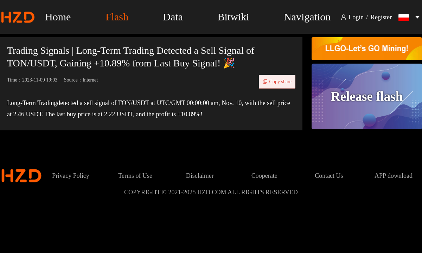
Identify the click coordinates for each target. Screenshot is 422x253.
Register (381, 17)
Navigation (307, 16)
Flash (117, 16)
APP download (394, 175)
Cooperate (264, 175)
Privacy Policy (70, 175)
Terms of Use (135, 175)
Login (356, 17)
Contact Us (329, 175)
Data (173, 16)
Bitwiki (233, 16)
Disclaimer (200, 175)
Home (58, 16)
